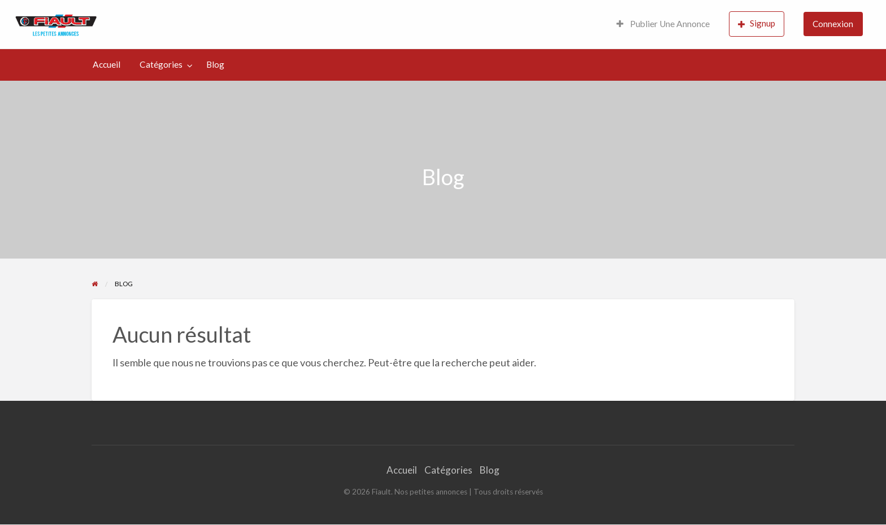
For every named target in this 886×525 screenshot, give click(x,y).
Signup (756, 23)
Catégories (161, 64)
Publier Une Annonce (663, 24)
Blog (215, 64)
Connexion (833, 24)
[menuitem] (663, 24)
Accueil (106, 64)
